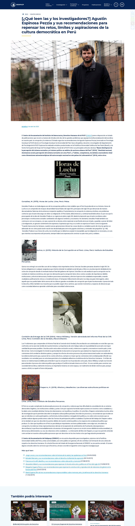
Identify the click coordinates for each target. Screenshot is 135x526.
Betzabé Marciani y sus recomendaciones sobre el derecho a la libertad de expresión (54, 458)
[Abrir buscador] (116, 5)
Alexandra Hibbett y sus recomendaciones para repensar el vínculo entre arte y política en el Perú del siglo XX (63, 464)
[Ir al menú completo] (122, 5)
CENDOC (89, 135)
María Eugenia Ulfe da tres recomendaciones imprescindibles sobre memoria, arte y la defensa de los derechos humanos (67, 472)
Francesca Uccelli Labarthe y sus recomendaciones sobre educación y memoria (53, 461)
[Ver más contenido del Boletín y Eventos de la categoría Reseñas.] (25, 126)
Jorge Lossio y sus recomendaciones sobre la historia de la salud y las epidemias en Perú (56, 455)
